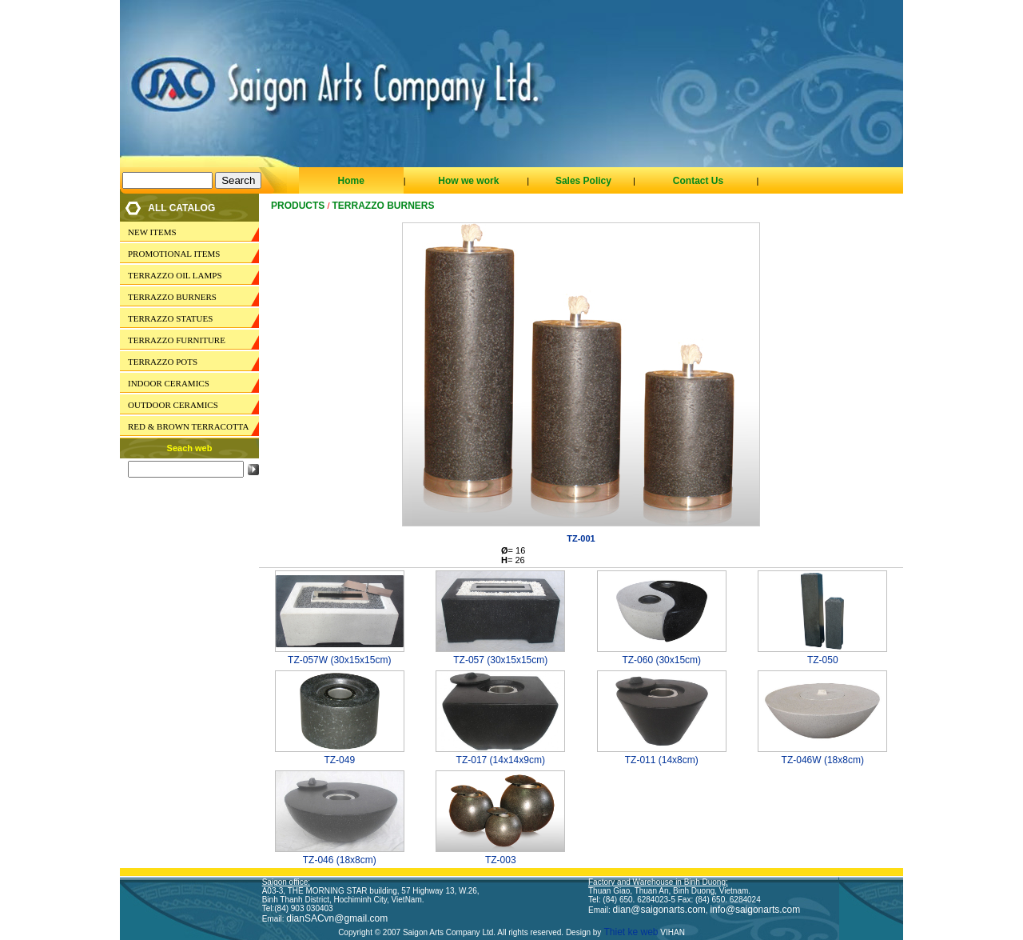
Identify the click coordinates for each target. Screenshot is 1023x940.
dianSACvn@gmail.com (337, 918)
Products (297, 205)
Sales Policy (583, 180)
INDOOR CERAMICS (168, 383)
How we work (468, 180)
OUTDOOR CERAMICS (173, 405)
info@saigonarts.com (755, 909)
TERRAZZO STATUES (170, 318)
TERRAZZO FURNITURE (176, 340)
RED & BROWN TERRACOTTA (188, 426)
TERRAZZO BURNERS (172, 297)
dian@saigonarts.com (659, 909)
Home (350, 180)
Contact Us (698, 180)
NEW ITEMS (152, 232)
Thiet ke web (629, 932)
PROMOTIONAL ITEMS (174, 253)
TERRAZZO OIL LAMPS (175, 275)
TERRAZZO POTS (162, 361)
